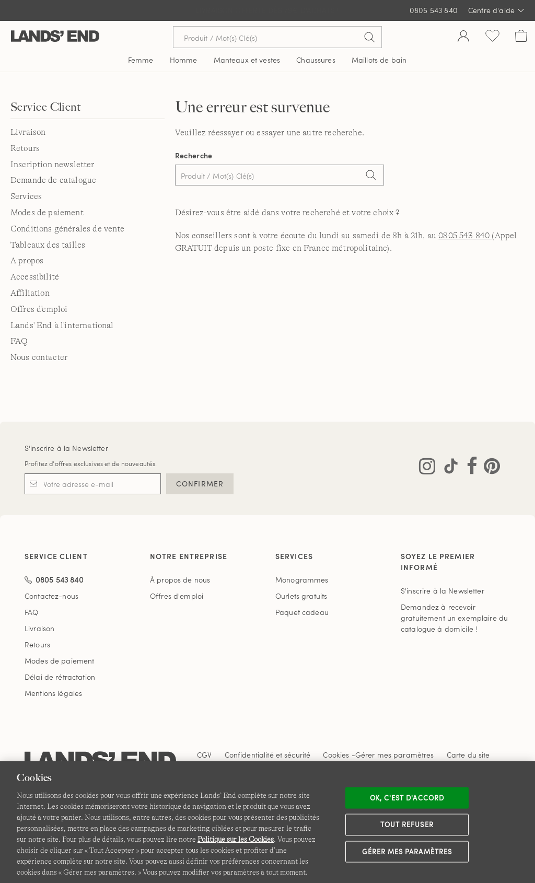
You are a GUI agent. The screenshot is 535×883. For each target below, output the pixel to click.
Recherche (194, 155)
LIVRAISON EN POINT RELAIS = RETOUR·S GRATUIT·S (268, 11)
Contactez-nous (51, 596)
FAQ (19, 341)
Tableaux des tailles (47, 245)
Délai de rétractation (60, 677)
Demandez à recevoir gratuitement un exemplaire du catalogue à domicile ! (454, 618)
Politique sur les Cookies (235, 839)
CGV (204, 755)
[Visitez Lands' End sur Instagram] (427, 468)
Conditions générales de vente (67, 229)
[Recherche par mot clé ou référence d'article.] (277, 37)
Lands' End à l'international (61, 325)
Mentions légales (53, 693)
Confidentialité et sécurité (268, 755)
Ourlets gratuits (301, 596)
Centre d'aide (496, 10)
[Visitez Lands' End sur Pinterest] (489, 468)
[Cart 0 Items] (521, 37)
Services (26, 196)
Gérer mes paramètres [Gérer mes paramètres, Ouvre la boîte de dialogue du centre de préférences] (407, 851)
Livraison (27, 132)
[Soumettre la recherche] (369, 37)
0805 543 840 (434, 10)
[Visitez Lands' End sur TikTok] (447, 468)
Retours (25, 148)
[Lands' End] (55, 36)
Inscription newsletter (52, 164)
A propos (26, 260)
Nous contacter (38, 357)
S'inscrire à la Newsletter (66, 448)
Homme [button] (183, 60)
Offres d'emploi (38, 309)
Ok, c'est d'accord (407, 797)
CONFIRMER (200, 484)
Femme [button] (141, 60)
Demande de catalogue (53, 180)
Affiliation (30, 293)
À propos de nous (180, 580)
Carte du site (468, 755)
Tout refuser (407, 824)
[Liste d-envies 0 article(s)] (492, 37)
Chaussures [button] (315, 60)
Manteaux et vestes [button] (247, 60)
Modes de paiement (47, 212)
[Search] (371, 176)
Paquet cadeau (302, 612)
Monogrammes (302, 580)
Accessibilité (34, 277)
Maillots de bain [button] (379, 60)
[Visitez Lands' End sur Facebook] (469, 468)
